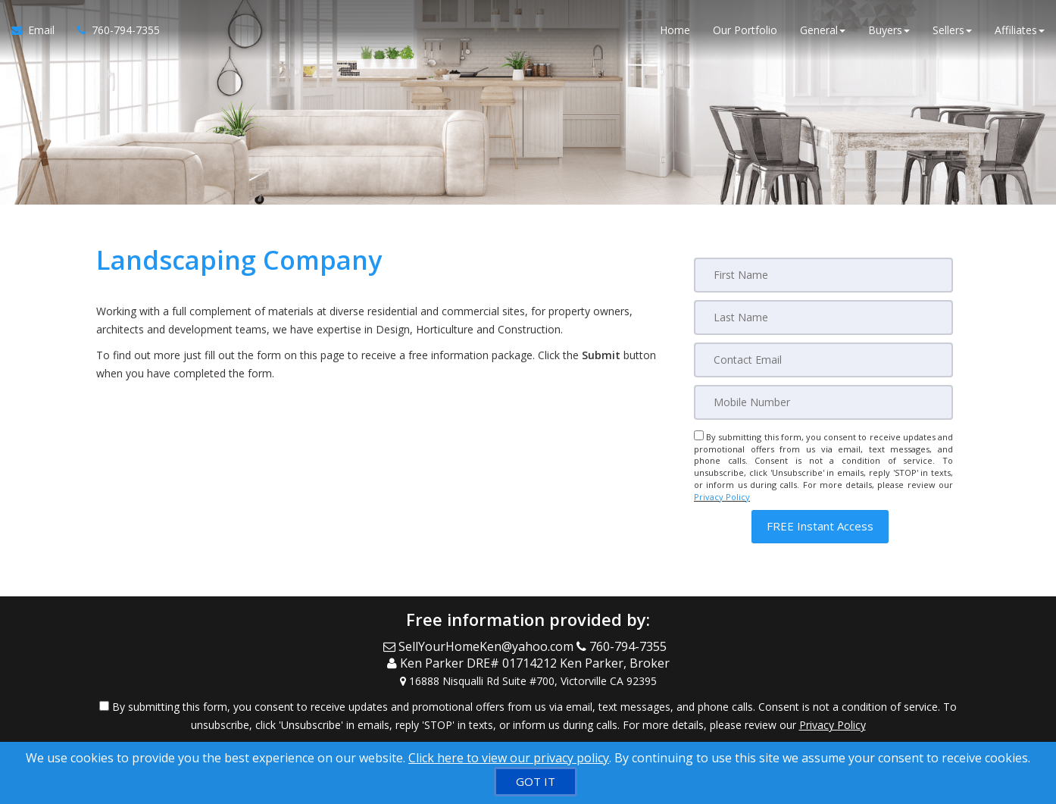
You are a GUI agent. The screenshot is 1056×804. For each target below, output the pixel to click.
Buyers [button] (889, 30)
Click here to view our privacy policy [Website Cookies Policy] (508, 757)
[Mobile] (823, 402)
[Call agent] (113, 30)
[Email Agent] (38, 30)
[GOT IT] (535, 781)
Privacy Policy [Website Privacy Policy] (722, 496)
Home (675, 30)
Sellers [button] (952, 30)
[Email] (823, 360)
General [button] (822, 30)
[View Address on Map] (528, 681)
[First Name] (823, 275)
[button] (820, 526)
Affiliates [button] (1020, 30)
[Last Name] (823, 317)
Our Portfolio (745, 30)
